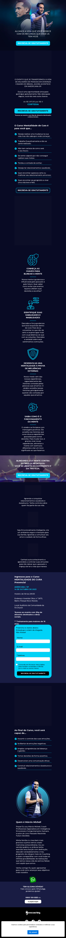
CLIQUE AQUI (33, 902)
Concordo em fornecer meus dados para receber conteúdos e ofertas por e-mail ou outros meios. (31, 666)
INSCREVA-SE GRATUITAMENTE (33, 43)
